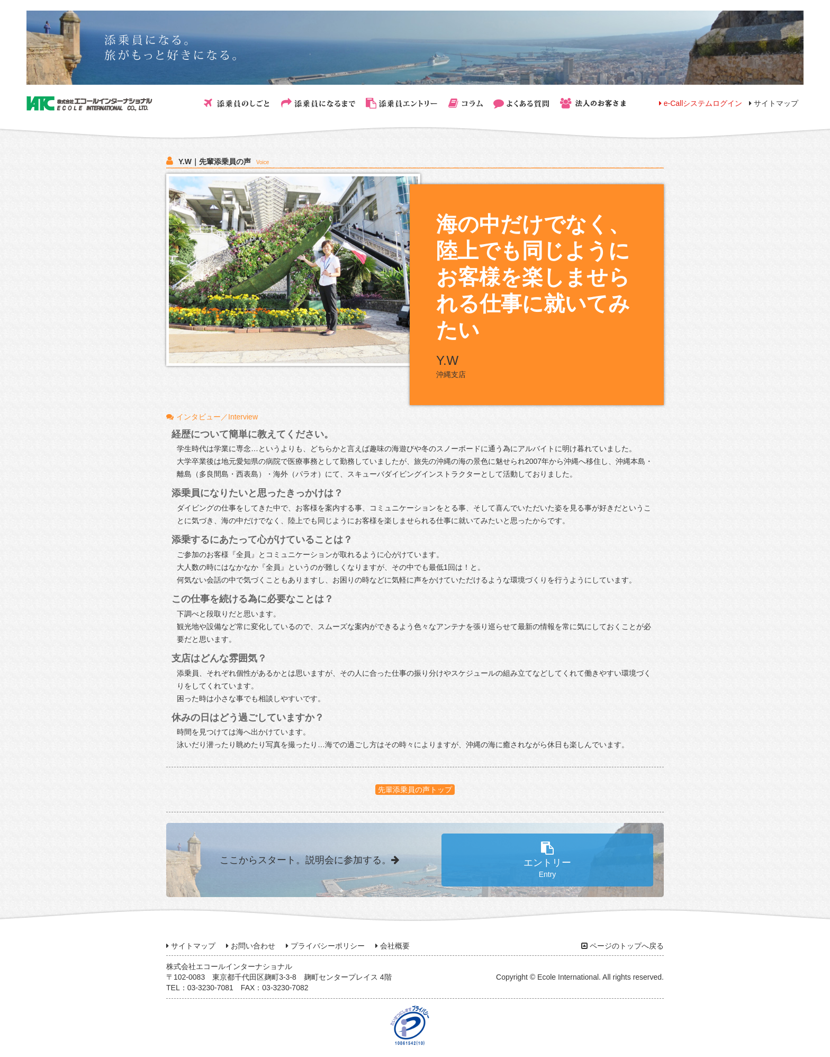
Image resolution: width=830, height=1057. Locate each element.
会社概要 (392, 946)
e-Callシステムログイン (700, 103)
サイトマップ (773, 103)
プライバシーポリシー (325, 946)
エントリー (547, 860)
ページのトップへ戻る (622, 946)
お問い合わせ (250, 946)
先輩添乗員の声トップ (415, 789)
